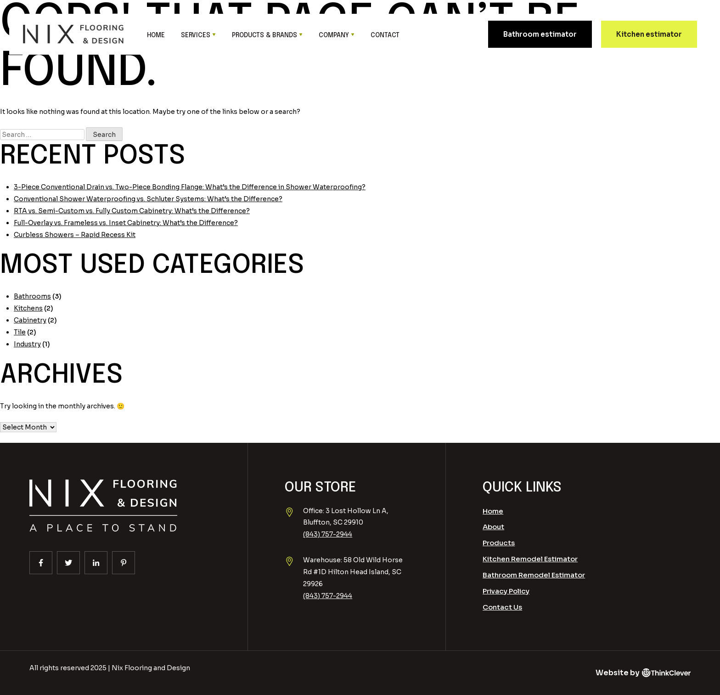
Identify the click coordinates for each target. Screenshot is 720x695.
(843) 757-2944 (327, 534)
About (493, 526)
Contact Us (502, 607)
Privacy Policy (506, 591)
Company (334, 35)
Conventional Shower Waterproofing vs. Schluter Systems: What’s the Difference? (148, 199)
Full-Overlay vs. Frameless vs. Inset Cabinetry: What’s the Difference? (126, 223)
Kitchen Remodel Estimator (530, 558)
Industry (27, 344)
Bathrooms (32, 296)
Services (195, 35)
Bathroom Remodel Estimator (534, 575)
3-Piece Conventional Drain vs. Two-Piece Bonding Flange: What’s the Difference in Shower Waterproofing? (190, 187)
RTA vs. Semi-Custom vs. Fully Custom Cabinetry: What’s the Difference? (132, 211)
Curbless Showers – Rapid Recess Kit (74, 235)
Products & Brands (264, 35)
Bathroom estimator (540, 34)
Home (156, 35)
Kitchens (28, 308)
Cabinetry (30, 320)
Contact (385, 35)
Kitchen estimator (649, 34)
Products (499, 542)
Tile (20, 332)
